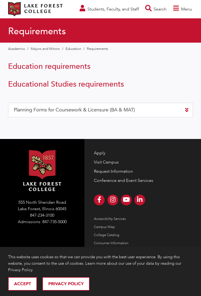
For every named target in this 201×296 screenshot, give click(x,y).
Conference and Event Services (123, 180)
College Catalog (106, 235)
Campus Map (104, 226)
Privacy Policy (66, 284)
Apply (99, 153)
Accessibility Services (110, 218)
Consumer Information (111, 243)
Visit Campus (106, 162)
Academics (17, 48)
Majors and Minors (46, 48)
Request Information (113, 171)
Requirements (97, 48)
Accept (22, 284)
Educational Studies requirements (66, 84)
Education (74, 48)
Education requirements (49, 66)
